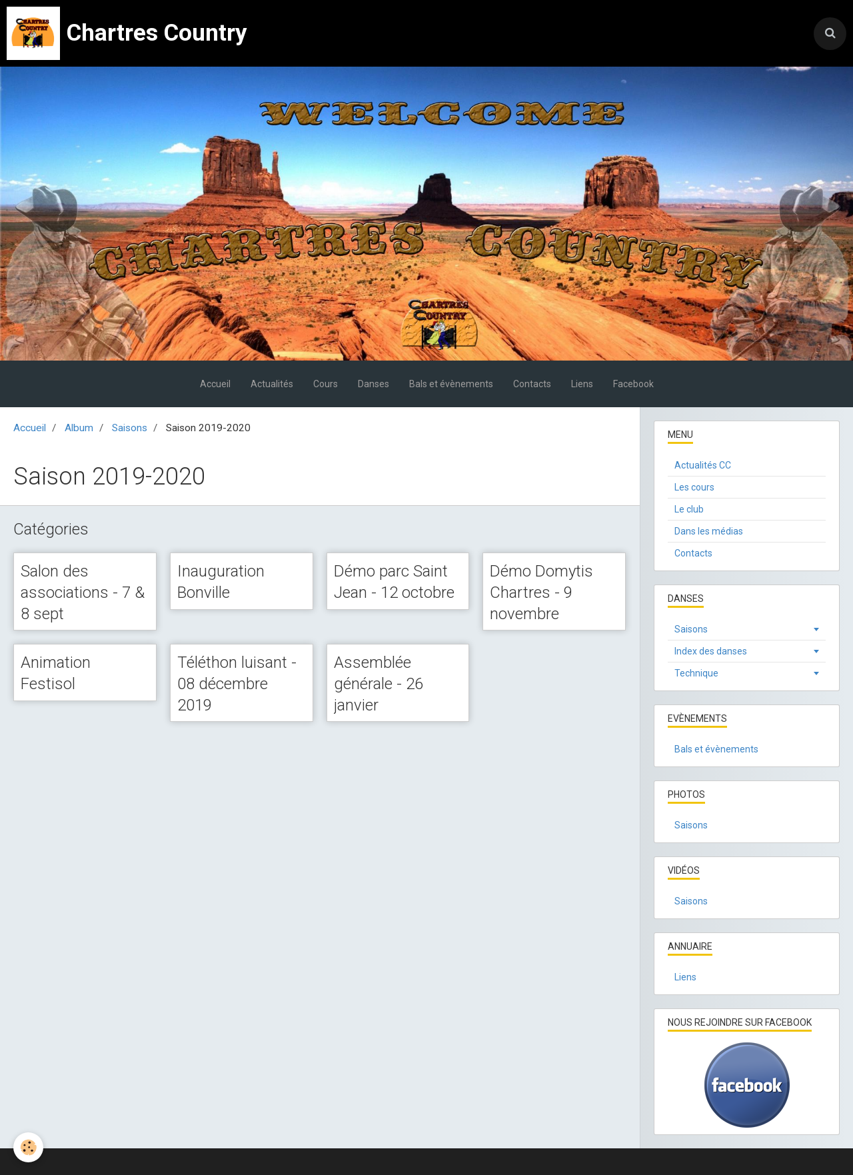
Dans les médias (708, 531)
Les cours (694, 487)
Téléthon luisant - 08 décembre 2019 (237, 683)
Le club (689, 509)
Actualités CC (702, 465)
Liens (582, 384)
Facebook (633, 384)
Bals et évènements (451, 384)
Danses (373, 384)
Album (79, 428)
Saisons (129, 428)
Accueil (215, 384)
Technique (696, 673)
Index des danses (710, 651)
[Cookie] (28, 1147)
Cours (325, 384)
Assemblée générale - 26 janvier (378, 683)
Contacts (532, 384)
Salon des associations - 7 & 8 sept (83, 592)
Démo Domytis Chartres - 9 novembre (541, 592)
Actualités (272, 384)
